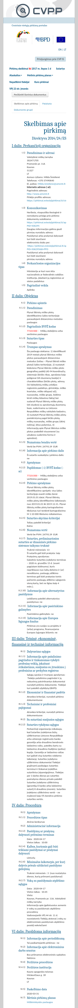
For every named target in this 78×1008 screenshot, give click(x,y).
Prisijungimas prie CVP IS (50, 59)
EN (60, 49)
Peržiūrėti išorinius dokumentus (30, 94)
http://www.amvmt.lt (38, 193)
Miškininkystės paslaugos (40, 1002)
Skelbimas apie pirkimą (26, 103)
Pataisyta (47, 103)
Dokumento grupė (23, 109)
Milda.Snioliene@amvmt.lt (52, 183)
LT (65, 49)
